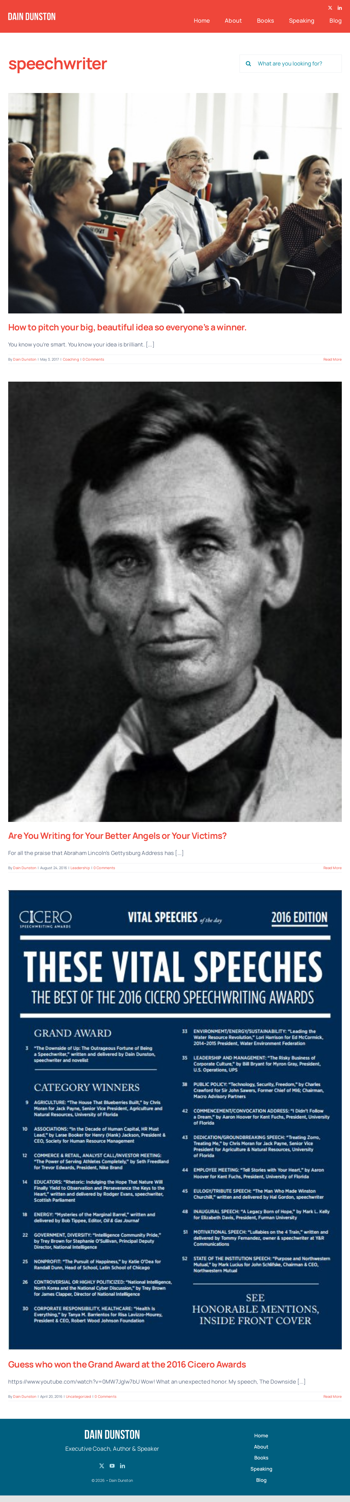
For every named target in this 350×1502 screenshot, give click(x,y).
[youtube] (112, 1465)
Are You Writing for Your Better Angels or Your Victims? (117, 836)
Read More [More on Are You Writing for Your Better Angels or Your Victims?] (332, 867)
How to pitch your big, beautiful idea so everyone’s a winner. (127, 327)
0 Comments (93, 359)
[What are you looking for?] (291, 64)
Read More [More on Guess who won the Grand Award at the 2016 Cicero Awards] (332, 1396)
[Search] (249, 64)
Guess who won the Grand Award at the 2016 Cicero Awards (127, 1364)
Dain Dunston (24, 359)
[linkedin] (340, 8)
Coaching (71, 359)
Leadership (80, 867)
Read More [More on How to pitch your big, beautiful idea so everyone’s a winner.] (332, 359)
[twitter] (330, 8)
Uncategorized (78, 1396)
